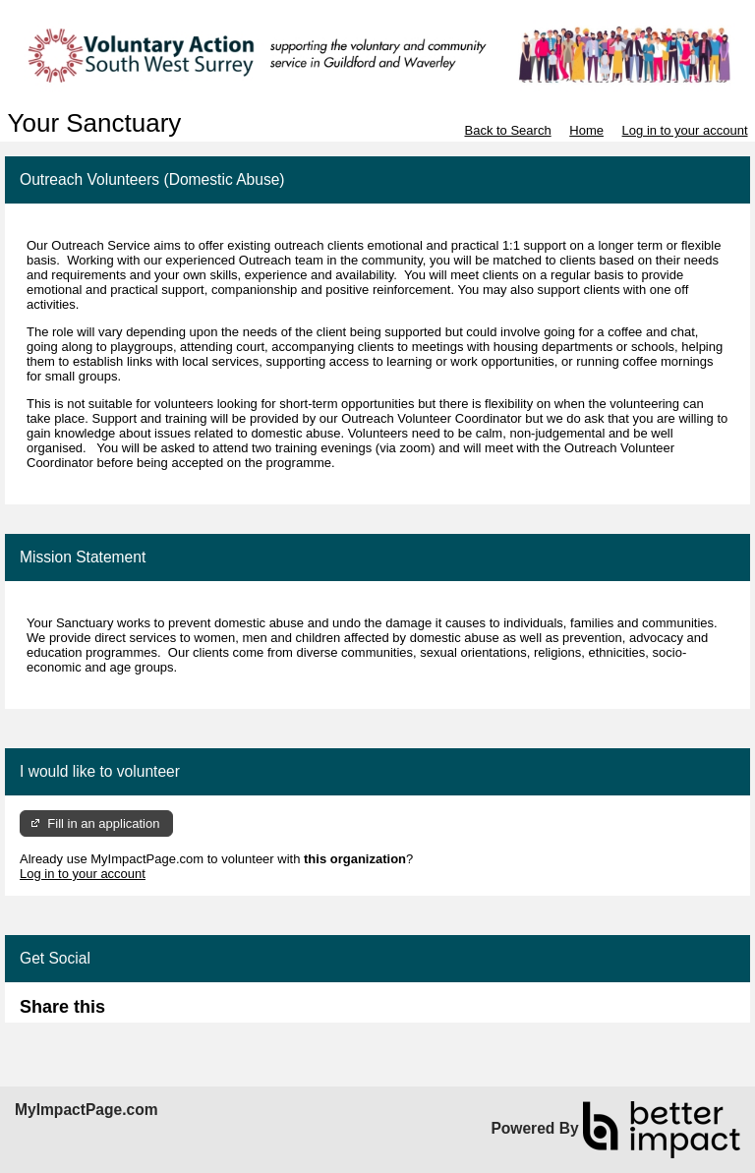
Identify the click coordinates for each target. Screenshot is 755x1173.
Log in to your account (685, 130)
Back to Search (507, 130)
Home (586, 130)
